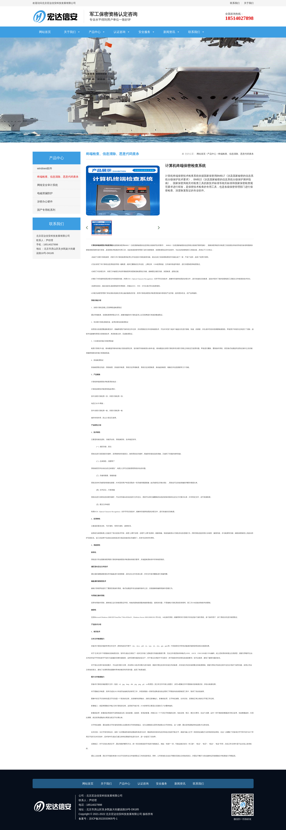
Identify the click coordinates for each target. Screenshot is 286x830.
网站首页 (45, 31)
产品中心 (95, 31)
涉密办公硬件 (45, 201)
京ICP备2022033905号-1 (103, 818)
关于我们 (249, 3)
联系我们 (235, 3)
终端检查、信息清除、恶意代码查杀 (57, 176)
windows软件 (44, 168)
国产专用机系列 (46, 209)
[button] (140, 135)
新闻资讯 (169, 31)
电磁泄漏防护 (45, 193)
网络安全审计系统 (47, 184)
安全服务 (144, 31)
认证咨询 (119, 31)
